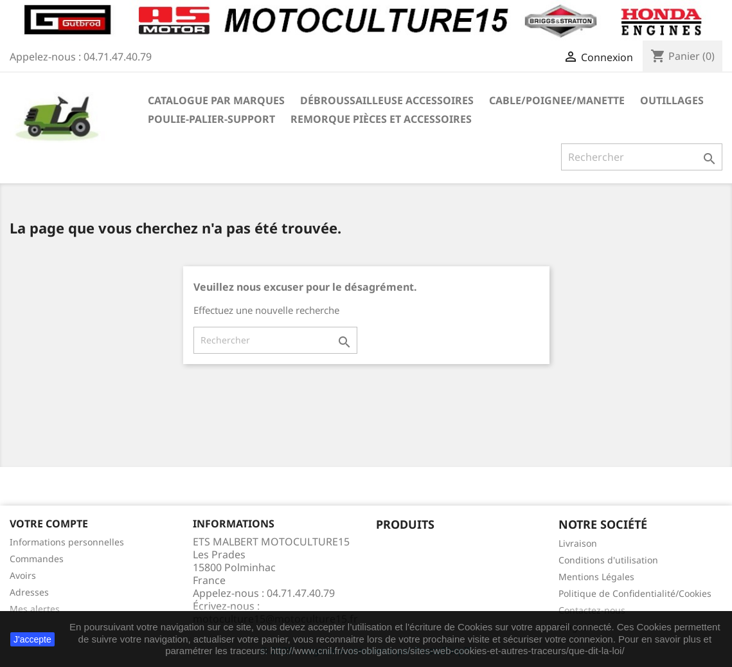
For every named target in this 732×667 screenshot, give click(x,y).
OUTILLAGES (672, 100)
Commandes (37, 559)
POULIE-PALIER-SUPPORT (211, 119)
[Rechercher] (641, 156)
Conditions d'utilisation (608, 560)
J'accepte (32, 639)
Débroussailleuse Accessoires (387, 100)
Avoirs (23, 575)
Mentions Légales (596, 577)
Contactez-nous (591, 610)
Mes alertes (35, 609)
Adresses (29, 592)
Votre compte (49, 523)
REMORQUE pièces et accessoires (381, 119)
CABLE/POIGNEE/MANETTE (557, 100)
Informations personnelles (67, 542)
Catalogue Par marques (216, 100)
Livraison (577, 543)
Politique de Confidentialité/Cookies (634, 593)
